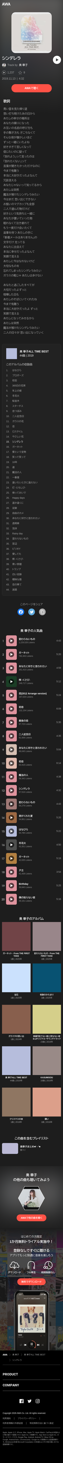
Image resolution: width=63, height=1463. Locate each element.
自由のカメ (18, 513)
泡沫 (14, 528)
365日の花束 (19, 385)
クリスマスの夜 (16, 1119)
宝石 (16, 995)
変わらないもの (20, 538)
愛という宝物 (19, 452)
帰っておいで (19, 492)
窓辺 (14, 543)
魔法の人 (17, 472)
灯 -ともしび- (19, 487)
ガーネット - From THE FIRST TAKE (16, 954)
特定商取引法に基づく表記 (42, 1423)
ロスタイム (17, 431)
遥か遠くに (18, 503)
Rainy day (17, 533)
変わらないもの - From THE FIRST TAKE (46, 954)
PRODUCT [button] (10, 1374)
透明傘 (15, 523)
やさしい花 (18, 436)
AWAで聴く (31, 88)
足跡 (14, 508)
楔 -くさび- (18, 559)
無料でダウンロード (31, 1281)
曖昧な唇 (17, 579)
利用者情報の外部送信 (13, 1423)
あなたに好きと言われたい (26, 518)
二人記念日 (18, 416)
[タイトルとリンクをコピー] (42, 611)
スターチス (17, 406)
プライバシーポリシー (27, 1418)
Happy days (18, 497)
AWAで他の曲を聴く (31, 1217)
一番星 (15, 477)
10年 (14, 462)
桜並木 (15, 401)
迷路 (14, 589)
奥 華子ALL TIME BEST (34, 351)
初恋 (14, 380)
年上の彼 (17, 390)
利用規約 (7, 1418)
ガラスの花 (18, 421)
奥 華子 (23, 65)
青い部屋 (17, 564)
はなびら (16, 370)
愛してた (16, 554)
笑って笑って (19, 457)
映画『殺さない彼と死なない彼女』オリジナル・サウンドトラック (47, 1037)
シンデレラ (17, 1360)
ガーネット (17, 446)
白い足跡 (17, 574)
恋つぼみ (17, 411)
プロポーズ (18, 375)
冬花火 (15, 395)
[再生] (57, 60)
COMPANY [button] (11, 1385)
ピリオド (16, 548)
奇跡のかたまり (47, 995)
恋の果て (17, 584)
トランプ (16, 569)
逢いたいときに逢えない (25, 482)
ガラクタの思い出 (16, 1036)
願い (47, 1119)
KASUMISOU (47, 1077)
